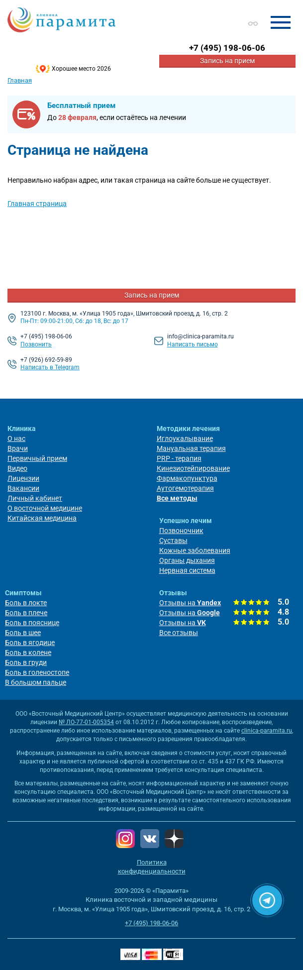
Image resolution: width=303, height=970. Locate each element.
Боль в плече (26, 613)
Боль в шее (23, 633)
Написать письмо (192, 344)
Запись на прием (227, 61)
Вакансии (23, 488)
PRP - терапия (179, 458)
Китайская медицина (42, 518)
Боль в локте (26, 603)
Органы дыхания (187, 560)
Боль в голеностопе (37, 672)
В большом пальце (35, 682)
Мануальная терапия (191, 448)
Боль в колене (28, 652)
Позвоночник (181, 531)
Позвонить (36, 344)
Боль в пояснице (32, 623)
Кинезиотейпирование (193, 468)
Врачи (17, 448)
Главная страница (37, 204)
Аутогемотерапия (185, 488)
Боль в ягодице (30, 643)
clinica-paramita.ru (266, 730)
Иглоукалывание (185, 438)
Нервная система (187, 570)
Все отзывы (178, 633)
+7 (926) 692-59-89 (46, 359)
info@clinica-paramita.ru (200, 336)
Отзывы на (190, 603)
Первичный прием (37, 458)
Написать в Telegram (50, 367)
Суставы (173, 540)
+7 (227, 48)
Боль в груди (26, 662)
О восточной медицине (44, 508)
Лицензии (23, 478)
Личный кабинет (34, 498)
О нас (16, 438)
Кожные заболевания (194, 550)
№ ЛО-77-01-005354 (86, 722)
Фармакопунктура (187, 478)
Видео (17, 468)
